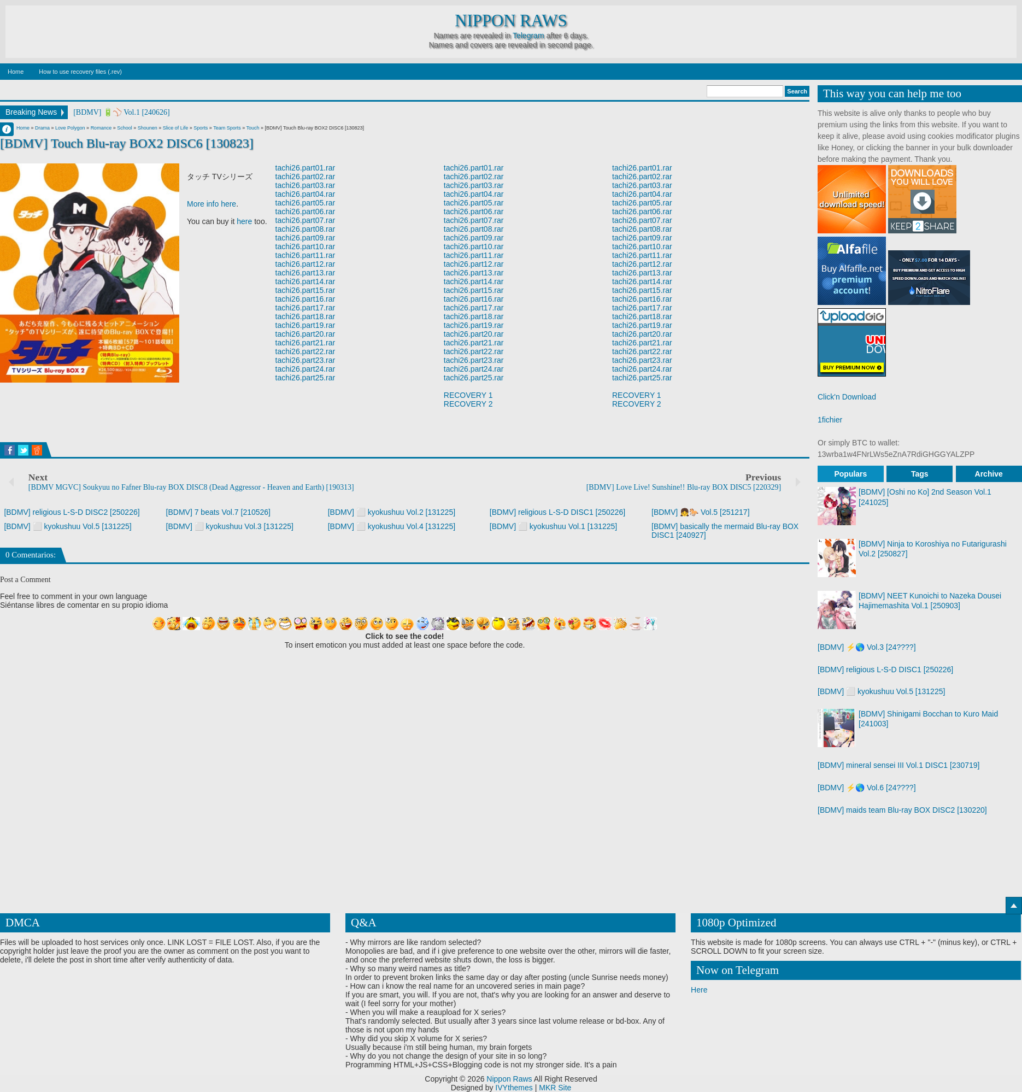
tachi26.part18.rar (305, 316)
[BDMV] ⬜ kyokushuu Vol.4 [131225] (391, 526)
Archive (989, 473)
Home (16, 71)
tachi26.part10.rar (305, 246)
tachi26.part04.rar (305, 194)
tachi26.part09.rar (305, 237)
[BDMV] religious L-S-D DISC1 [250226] (557, 512)
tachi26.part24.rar (305, 369)
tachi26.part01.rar (305, 167)
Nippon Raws (511, 20)
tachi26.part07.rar (305, 220)
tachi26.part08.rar (305, 229)
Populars (850, 473)
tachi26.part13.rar (305, 272)
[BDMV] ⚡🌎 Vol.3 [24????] (867, 647)
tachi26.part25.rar (305, 377)
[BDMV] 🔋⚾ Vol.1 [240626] (121, 112)
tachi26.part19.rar (305, 325)
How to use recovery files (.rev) (80, 71)
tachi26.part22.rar (305, 351)
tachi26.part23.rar (305, 360)
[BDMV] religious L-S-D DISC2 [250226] (71, 512)
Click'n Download (847, 396)
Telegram (528, 35)
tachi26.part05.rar (305, 202)
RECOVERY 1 (468, 395)
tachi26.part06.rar (305, 211)
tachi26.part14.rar (305, 281)
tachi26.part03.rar (305, 185)
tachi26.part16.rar (305, 299)
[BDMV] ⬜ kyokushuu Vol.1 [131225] (553, 526)
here (244, 221)
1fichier (830, 419)
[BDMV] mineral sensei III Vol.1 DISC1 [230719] (898, 765)
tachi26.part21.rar (305, 342)
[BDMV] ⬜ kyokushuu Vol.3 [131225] (229, 526)
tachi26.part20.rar (305, 334)
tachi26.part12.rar (305, 264)
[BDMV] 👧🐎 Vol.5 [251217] (700, 512)
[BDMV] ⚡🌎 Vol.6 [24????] (867, 787)
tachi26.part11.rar (305, 255)
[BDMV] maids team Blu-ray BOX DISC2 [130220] (902, 810)
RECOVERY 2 (468, 404)
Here (699, 989)
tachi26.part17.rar (305, 307)
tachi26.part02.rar (305, 176)
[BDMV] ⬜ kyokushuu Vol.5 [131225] (67, 526)
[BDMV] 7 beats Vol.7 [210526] (218, 512)
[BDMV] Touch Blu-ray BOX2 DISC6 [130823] (127, 143)
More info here (211, 203)
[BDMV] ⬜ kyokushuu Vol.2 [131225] (391, 512)
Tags (920, 473)
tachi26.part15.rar (305, 290)
